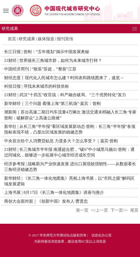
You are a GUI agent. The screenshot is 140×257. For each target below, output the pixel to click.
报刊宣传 (65, 39)
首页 (12, 39)
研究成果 (27, 39)
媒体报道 (46, 39)
